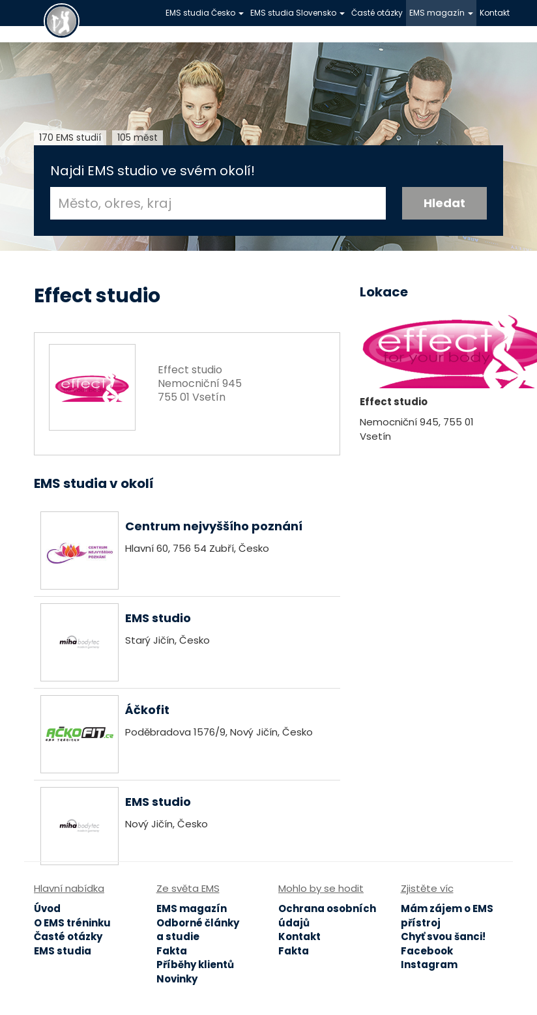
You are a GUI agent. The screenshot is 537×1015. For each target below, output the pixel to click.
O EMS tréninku (72, 923)
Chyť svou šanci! (443, 936)
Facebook (427, 951)
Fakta (171, 951)
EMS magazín (441, 12)
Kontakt (495, 12)
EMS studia (62, 951)
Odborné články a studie (197, 929)
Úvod (47, 908)
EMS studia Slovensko (297, 12)
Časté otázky (377, 12)
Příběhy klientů (195, 964)
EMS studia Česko (205, 12)
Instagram (429, 964)
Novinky (176, 979)
